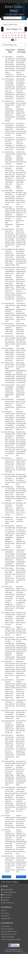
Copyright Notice (6, 918)
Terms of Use (5, 913)
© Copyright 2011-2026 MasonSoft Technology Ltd (14, 950)
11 (3, 35)
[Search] (12, 18)
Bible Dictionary (6, 895)
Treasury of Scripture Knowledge (10, 939)
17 (21, 35)
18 (25, 35)
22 (12, 38)
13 (9, 35)
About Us (3, 910)
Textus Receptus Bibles (8, 937)
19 (3, 38)
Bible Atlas (5, 900)
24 (18, 38)
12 (6, 35)
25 (22, 38)
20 (6, 38)
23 (15, 38)
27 (12, 40)
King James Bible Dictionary (9, 931)
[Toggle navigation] (26, 1)
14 (12, 35)
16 (18, 35)
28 (15, 40)
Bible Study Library (7, 902)
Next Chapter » (21, 876)
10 (24, 33)
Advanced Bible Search (9, 892)
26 (25, 38)
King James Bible (7, 889)
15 (15, 35)
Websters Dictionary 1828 (8, 934)
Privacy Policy (5, 916)
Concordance (6, 897)
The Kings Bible (5, 926)
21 (9, 38)
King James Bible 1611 (7, 929)
